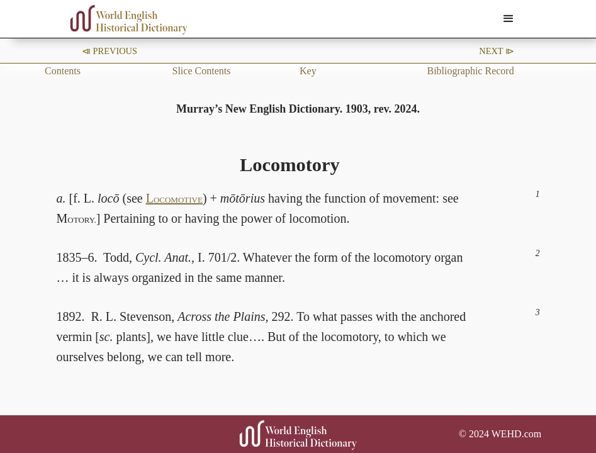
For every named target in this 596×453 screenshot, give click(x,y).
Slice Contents (201, 70)
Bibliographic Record (470, 70)
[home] (129, 20)
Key (308, 70)
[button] (508, 19)
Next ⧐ (496, 51)
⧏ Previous (109, 51)
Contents (63, 70)
